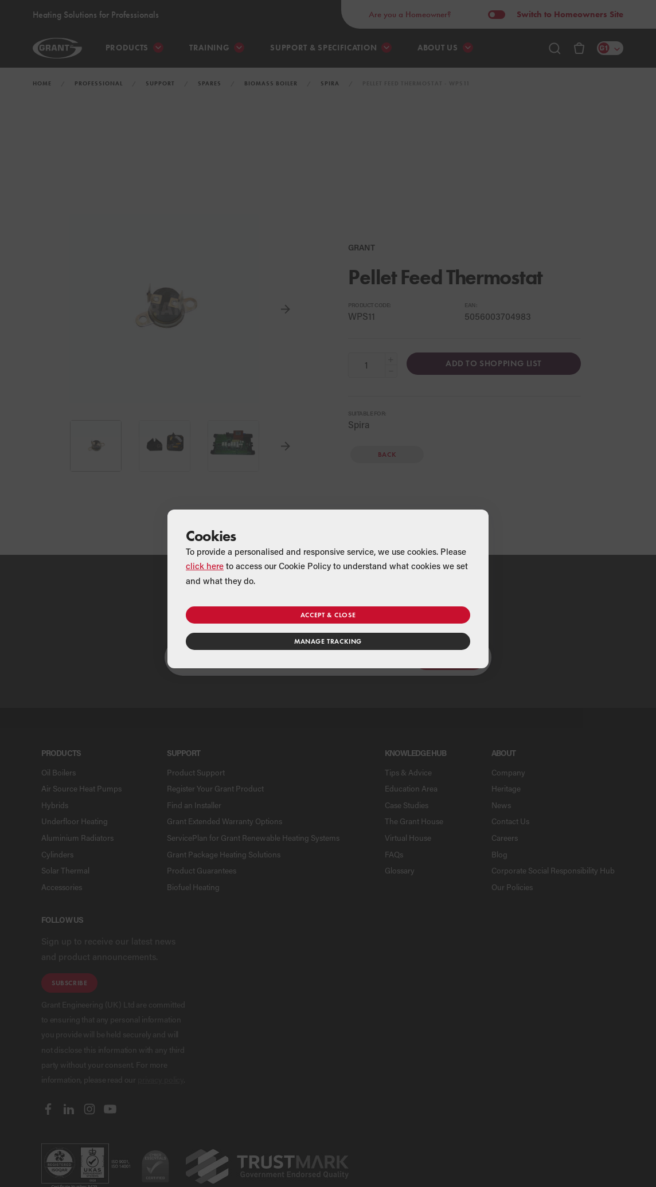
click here (205, 565)
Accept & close (328, 614)
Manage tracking (328, 641)
